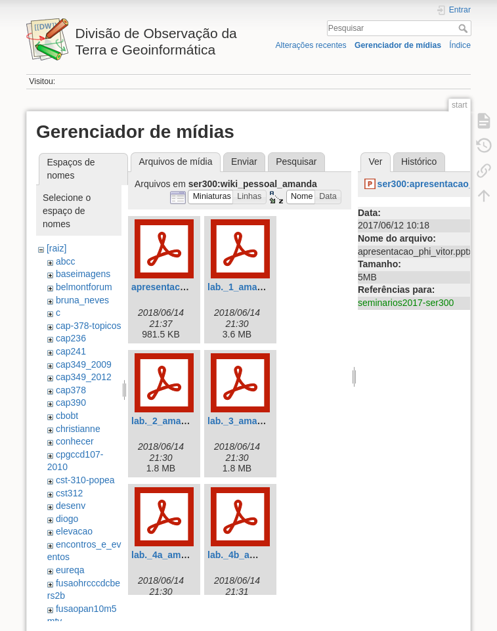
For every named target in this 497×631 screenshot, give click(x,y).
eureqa (70, 570)
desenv (70, 505)
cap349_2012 (84, 377)
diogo (67, 518)
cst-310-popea (85, 480)
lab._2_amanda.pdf (172, 421)
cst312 (69, 493)
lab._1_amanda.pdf (248, 287)
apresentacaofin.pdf (175, 287)
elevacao (74, 531)
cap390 (71, 402)
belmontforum (84, 287)
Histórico (419, 161)
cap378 (71, 390)
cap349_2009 (84, 364)
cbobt (67, 415)
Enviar (244, 161)
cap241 (71, 351)
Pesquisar (464, 28)
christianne (78, 429)
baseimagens (83, 274)
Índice (460, 45)
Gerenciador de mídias (398, 45)
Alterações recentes (310, 45)
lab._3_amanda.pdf (248, 421)
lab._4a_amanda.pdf (175, 555)
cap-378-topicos (88, 325)
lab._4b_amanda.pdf (251, 555)
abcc (66, 261)
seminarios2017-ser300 (406, 302)
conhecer (75, 441)
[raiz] (56, 248)
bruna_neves (82, 300)
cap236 (71, 338)
